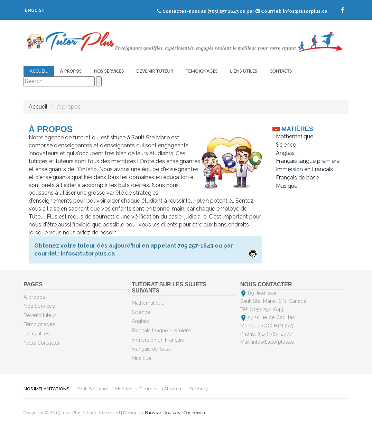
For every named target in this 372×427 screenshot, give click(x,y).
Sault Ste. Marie (93, 388)
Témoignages (201, 71)
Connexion (194, 412)
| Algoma (171, 388)
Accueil (39, 71)
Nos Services (109, 71)
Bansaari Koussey (162, 412)
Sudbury (198, 388)
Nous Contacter (42, 343)
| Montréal (123, 388)
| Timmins (147, 388)
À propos (71, 71)
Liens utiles (243, 71)
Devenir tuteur (154, 71)
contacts (281, 71)
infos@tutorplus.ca (305, 11)
